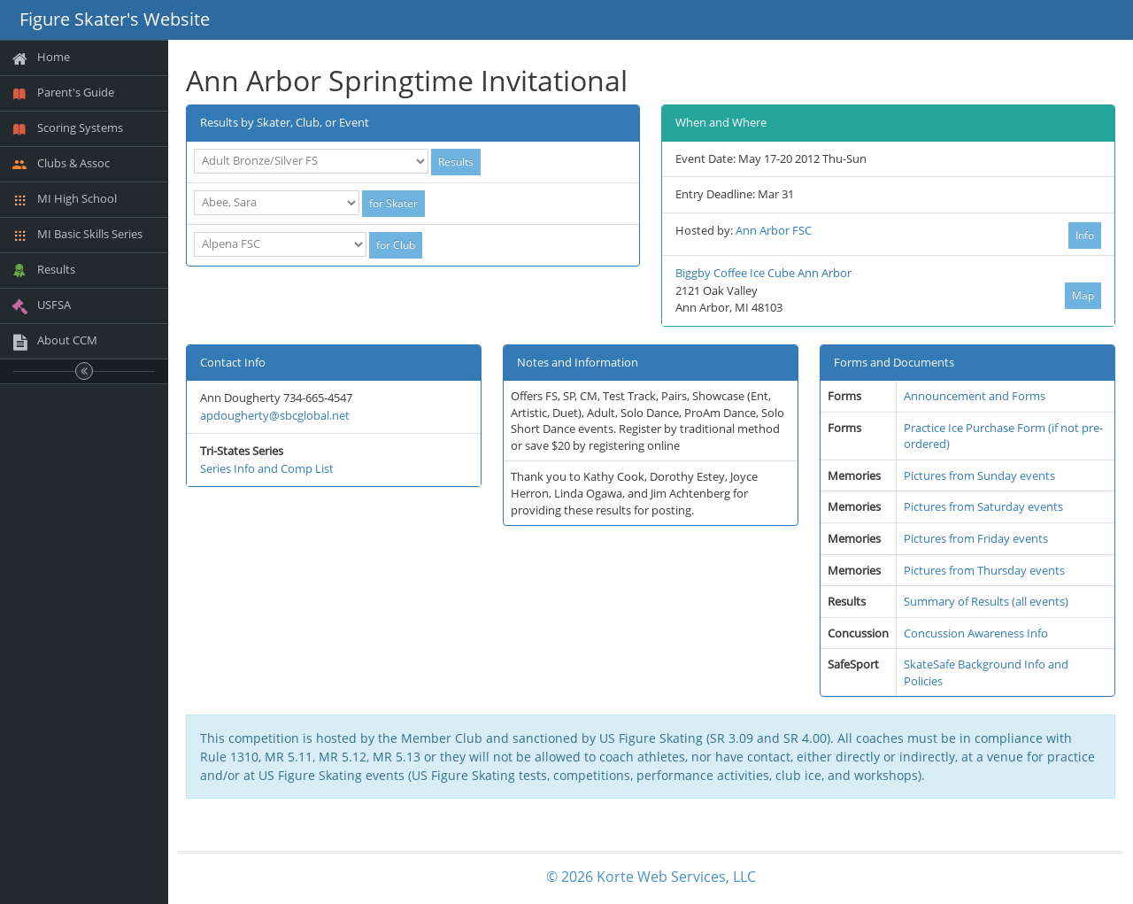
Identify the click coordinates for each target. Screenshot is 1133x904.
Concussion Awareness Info (976, 633)
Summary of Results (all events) (986, 601)
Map (1083, 295)
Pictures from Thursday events (984, 570)
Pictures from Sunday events (979, 475)
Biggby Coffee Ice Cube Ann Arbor (763, 273)
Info (1084, 235)
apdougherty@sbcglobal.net (275, 415)
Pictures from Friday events (976, 538)
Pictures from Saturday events (983, 506)
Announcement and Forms (974, 396)
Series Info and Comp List (267, 468)
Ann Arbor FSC (774, 230)
